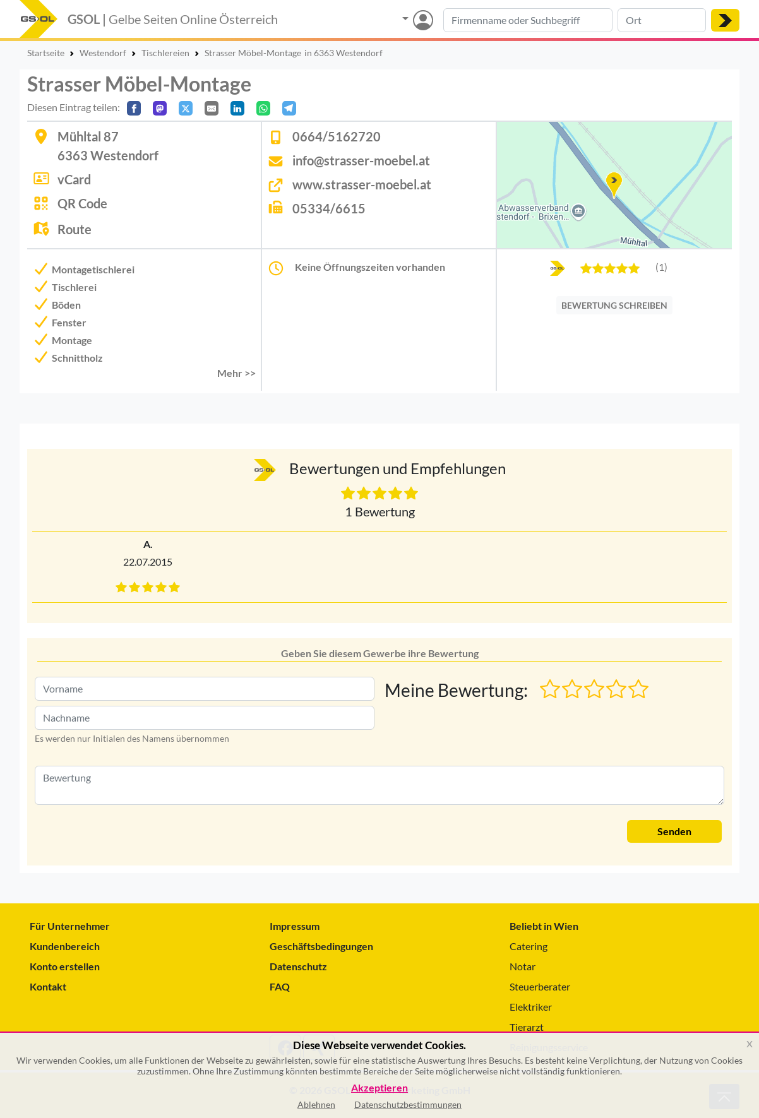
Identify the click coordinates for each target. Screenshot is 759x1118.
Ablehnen (316, 1104)
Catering (528, 946)
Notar (522, 966)
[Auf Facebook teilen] (134, 108)
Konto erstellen (65, 966)
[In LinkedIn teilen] (237, 108)
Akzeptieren (379, 1088)
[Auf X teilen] (186, 108)
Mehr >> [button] (236, 373)
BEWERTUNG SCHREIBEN (614, 305)
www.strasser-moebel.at (361, 184)
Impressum (295, 926)
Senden (674, 831)
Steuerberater (540, 986)
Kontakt (48, 986)
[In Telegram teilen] (289, 108)
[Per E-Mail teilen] (211, 108)
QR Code (82, 203)
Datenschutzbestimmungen (408, 1104)
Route (74, 229)
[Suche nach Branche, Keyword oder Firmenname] (528, 20)
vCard (74, 179)
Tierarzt (527, 1027)
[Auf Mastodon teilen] (160, 108)
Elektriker (531, 1007)
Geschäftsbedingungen (321, 946)
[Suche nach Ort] (662, 20)
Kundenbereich (65, 946)
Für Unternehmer (70, 926)
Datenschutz (298, 966)
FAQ (280, 986)
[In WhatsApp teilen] (263, 108)
